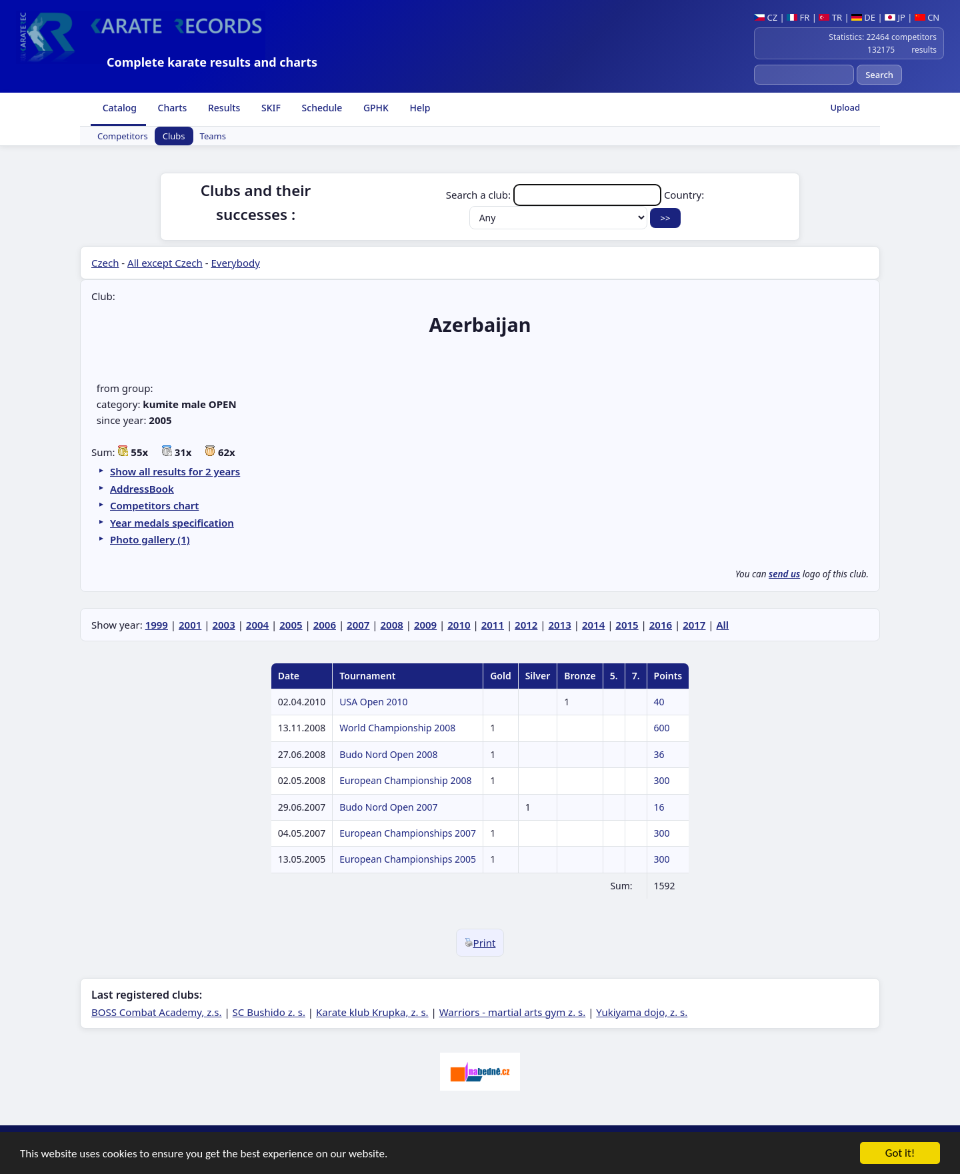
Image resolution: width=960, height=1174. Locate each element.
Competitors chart (154, 505)
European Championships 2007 (407, 833)
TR (830, 17)
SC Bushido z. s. (269, 1012)
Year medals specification (172, 522)
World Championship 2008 (397, 727)
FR (798, 17)
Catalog (118, 107)
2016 (660, 624)
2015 (626, 624)
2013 (560, 624)
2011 (492, 624)
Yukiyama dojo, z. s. (641, 1012)
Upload (845, 107)
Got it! (900, 1154)
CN (927, 17)
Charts (171, 107)
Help (419, 107)
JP (895, 17)
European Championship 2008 (405, 780)
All (723, 624)
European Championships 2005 (407, 859)
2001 (190, 624)
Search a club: (555, 194)
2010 (458, 624)
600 (662, 727)
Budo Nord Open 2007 (388, 807)
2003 (223, 624)
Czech (105, 262)
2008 (391, 624)
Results (222, 107)
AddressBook (142, 488)
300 (662, 780)
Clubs (174, 136)
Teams (213, 136)
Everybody (235, 262)
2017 (694, 624)
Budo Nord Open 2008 (388, 754)
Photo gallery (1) (150, 539)
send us (784, 574)
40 (659, 701)
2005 (290, 624)
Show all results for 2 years (175, 471)
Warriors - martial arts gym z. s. (512, 1012)
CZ (765, 17)
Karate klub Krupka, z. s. (372, 1012)
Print (480, 942)
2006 (324, 624)
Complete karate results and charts (212, 62)
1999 (156, 624)
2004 (257, 624)
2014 (593, 624)
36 (659, 754)
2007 (358, 624)
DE (863, 17)
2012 (526, 624)
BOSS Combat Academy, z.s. (156, 1012)
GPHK (375, 107)
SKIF (270, 107)
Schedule (320, 107)
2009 (425, 624)
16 (659, 807)
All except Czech (165, 262)
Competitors (122, 136)
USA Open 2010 (373, 701)
